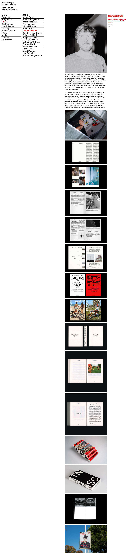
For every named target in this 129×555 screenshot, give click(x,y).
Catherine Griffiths (31, 42)
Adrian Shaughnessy (32, 55)
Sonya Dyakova (30, 37)
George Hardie (29, 44)
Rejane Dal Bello (30, 35)
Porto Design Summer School (8, 3)
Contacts (5, 37)
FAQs (4, 33)
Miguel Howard (30, 26)
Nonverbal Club (101, 80)
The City (5, 28)
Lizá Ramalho (29, 53)
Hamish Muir (28, 49)
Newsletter (6, 40)
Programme (6, 19)
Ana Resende (29, 24)
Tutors (4, 22)
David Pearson (29, 51)
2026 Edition (7, 24)
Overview (5, 17)
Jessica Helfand (30, 46)
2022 (109, 26)
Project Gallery (8, 31)
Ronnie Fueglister (31, 19)
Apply (4, 35)
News (4, 15)
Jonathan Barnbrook (32, 33)
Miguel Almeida (30, 31)
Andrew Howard (30, 22)
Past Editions (7, 26)
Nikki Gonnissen (30, 40)
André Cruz (28, 17)
